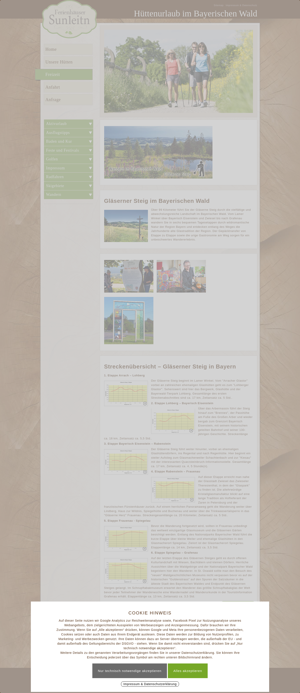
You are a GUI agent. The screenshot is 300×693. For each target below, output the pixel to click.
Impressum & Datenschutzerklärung (150, 684)
